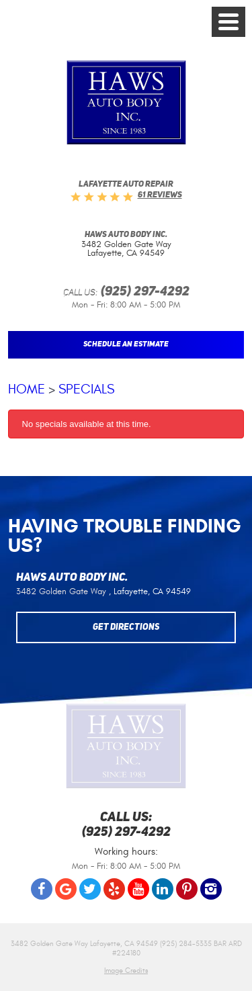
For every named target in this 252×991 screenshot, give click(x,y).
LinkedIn (162, 889)
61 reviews (160, 195)
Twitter (90, 889)
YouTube (138, 889)
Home (26, 389)
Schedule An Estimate (126, 344)
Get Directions (126, 627)
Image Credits (126, 970)
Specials (86, 389)
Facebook (41, 889)
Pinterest (187, 889)
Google (66, 889)
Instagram (211, 889)
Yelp (114, 889)
